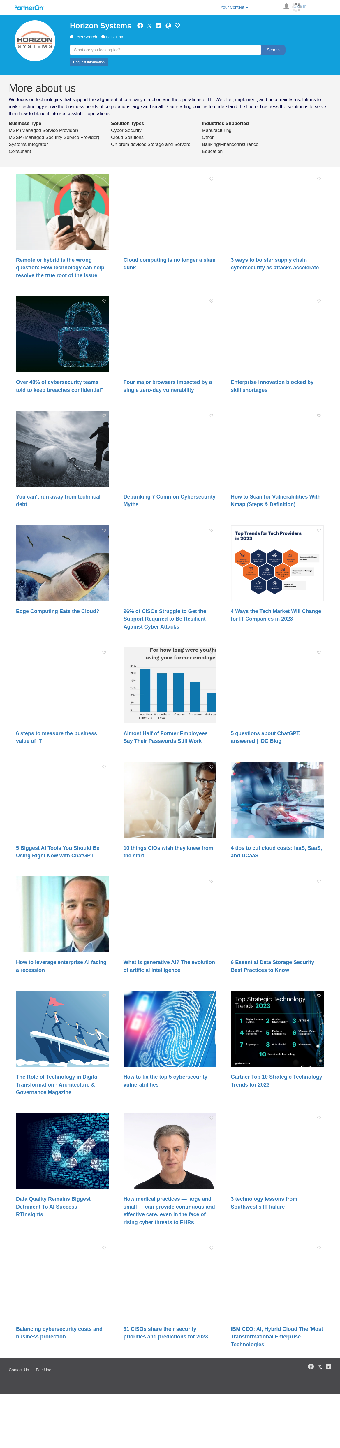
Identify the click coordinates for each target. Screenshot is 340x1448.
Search (273, 50)
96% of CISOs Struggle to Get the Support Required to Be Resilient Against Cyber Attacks (165, 619)
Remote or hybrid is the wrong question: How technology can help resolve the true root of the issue (60, 267)
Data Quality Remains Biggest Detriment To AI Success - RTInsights (53, 1206)
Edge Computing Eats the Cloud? (57, 611)
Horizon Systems (100, 25)
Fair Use (43, 1370)
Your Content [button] (234, 7)
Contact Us (19, 1370)
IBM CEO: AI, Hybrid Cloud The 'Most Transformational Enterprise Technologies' (277, 1336)
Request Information (89, 62)
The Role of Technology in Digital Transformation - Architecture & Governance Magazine (57, 1084)
